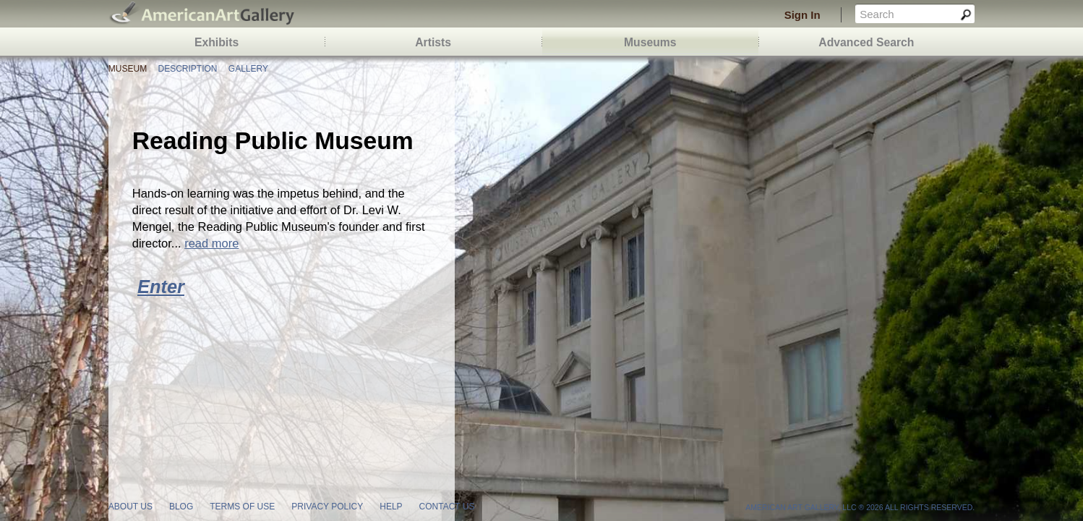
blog (181, 506)
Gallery (248, 69)
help (391, 506)
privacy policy (327, 506)
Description (187, 69)
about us (130, 506)
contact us (447, 506)
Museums (650, 42)
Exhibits (216, 42)
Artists (433, 42)
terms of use (242, 506)
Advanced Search (866, 42)
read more (211, 243)
